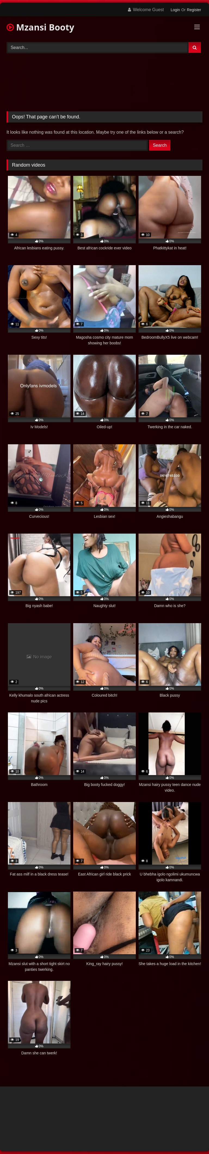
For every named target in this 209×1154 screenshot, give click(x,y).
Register (194, 10)
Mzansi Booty (40, 27)
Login (175, 10)
